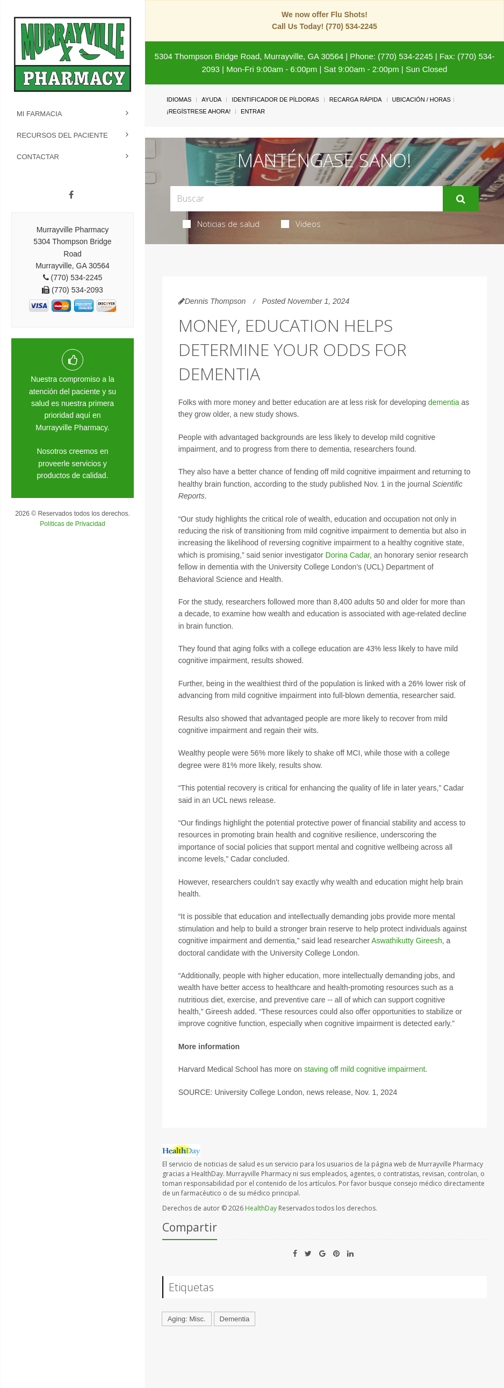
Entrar (253, 111)
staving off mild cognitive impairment (364, 1069)
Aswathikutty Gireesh (406, 940)
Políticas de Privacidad (72, 524)
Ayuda (211, 99)
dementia (443, 402)
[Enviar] (461, 199)
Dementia (235, 1319)
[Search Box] (306, 198)
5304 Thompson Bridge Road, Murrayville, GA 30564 (249, 56)
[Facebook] (71, 195)
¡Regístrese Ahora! (199, 111)
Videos (301, 223)
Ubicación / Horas (421, 99)
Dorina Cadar (348, 555)
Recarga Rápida (355, 99)
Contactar (38, 157)
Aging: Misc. (187, 1319)
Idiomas (179, 99)
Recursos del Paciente (62, 135)
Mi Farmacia (39, 114)
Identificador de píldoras (275, 99)
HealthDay (261, 1208)
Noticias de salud (221, 223)
